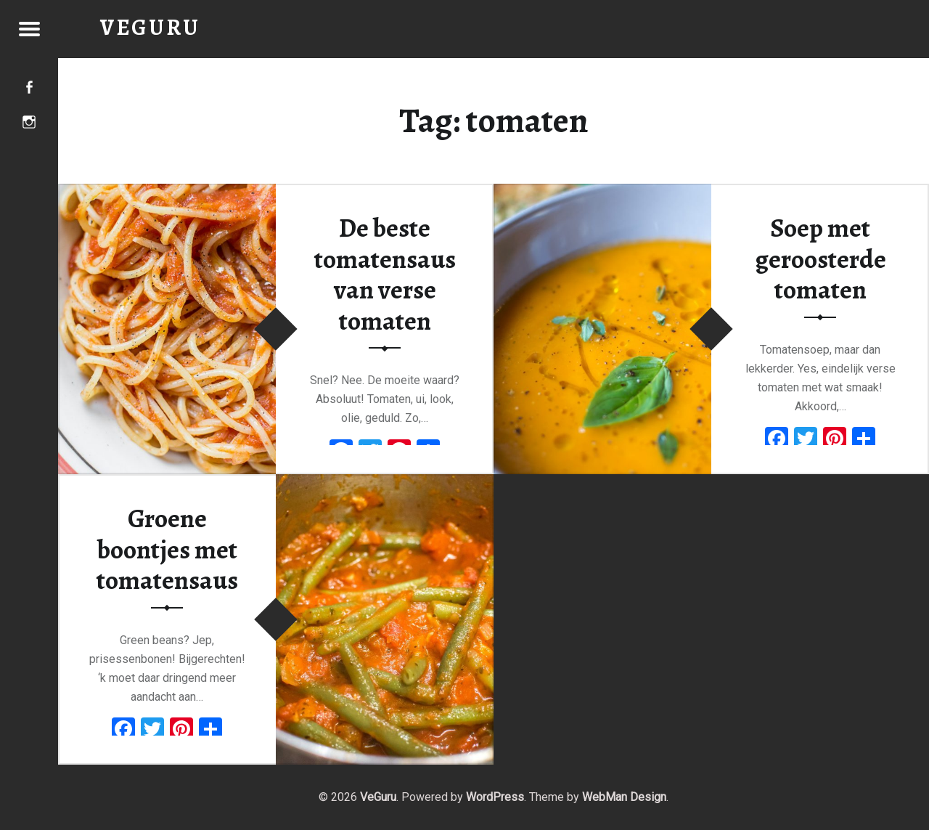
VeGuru (378, 797)
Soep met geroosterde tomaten (820, 259)
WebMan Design (624, 797)
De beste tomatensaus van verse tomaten (385, 274)
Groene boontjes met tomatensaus (167, 549)
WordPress (495, 797)
